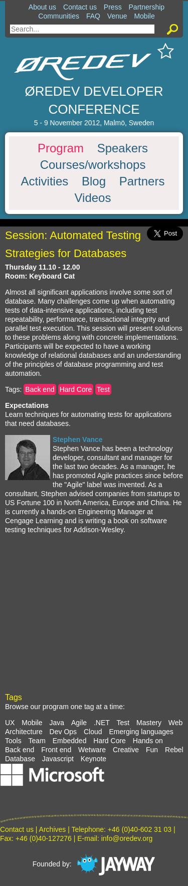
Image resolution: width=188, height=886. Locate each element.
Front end (56, 750)
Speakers (122, 148)
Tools (13, 741)
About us (42, 7)
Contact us (80, 7)
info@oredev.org (127, 838)
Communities (58, 16)
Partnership (147, 7)
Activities (45, 181)
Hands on (148, 741)
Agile (79, 723)
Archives (52, 829)
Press (113, 7)
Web (175, 723)
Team (37, 741)
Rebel (174, 750)
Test (103, 389)
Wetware (92, 750)
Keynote (93, 759)
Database (20, 759)
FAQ (93, 16)
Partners (142, 181)
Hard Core (76, 389)
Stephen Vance (78, 439)
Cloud (93, 732)
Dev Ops (63, 732)
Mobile (144, 16)
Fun (152, 750)
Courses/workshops (93, 164)
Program (61, 148)
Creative (126, 750)
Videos (93, 197)
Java (56, 723)
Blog (94, 181)
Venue (117, 16)
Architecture (24, 732)
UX (10, 723)
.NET (102, 723)
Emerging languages (141, 732)
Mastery (148, 723)
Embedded (70, 741)
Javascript (58, 759)
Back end (39, 389)
